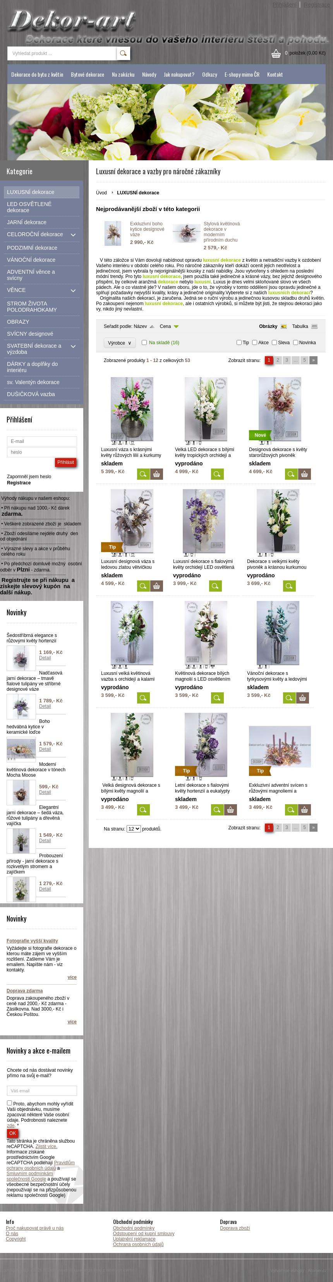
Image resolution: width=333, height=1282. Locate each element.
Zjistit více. (47, 1146)
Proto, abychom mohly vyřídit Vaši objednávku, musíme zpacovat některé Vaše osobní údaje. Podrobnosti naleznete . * (40, 1114)
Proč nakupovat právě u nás (35, 1228)
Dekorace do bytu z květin (37, 74)
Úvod (101, 193)
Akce (263, 342)
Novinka (307, 342)
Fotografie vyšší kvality (32, 941)
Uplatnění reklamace (134, 1239)
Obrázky (268, 326)
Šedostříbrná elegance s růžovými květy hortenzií (32, 638)
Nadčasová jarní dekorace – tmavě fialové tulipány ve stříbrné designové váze (34, 681)
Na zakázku (123, 74)
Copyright (16, 1239)
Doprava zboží (235, 1228)
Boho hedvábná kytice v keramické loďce (28, 727)
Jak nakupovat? (179, 74)
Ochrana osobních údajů (138, 1244)
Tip (246, 342)
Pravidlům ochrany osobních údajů (41, 1165)
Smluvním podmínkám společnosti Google (30, 1176)
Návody (149, 74)
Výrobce (120, 343)
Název (140, 326)
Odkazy (209, 74)
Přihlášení (285, 5)
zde (10, 1125)
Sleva (284, 342)
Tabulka (300, 326)
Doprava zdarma (25, 991)
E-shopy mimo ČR (242, 74)
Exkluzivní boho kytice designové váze (147, 229)
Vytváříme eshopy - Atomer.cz (301, 1270)
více (72, 977)
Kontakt (275, 74)
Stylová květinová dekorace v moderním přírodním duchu (222, 232)
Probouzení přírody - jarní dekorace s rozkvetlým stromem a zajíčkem (35, 864)
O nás (12, 1233)
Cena (165, 326)
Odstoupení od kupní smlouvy (144, 1233)
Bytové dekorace (87, 74)
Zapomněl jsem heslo (29, 476)
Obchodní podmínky (133, 1228)
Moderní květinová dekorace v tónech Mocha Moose (36, 770)
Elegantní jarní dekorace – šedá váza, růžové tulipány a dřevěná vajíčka (35, 815)
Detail (45, 658)
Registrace (317, 5)
